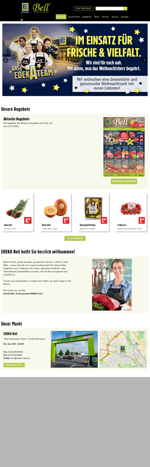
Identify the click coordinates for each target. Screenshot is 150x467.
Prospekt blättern (124, 181)
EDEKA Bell (10, 333)
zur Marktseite (14, 365)
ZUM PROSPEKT (83, 8)
